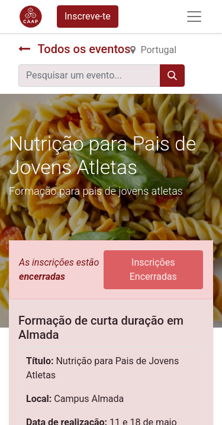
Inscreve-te (88, 16)
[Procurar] (172, 75)
